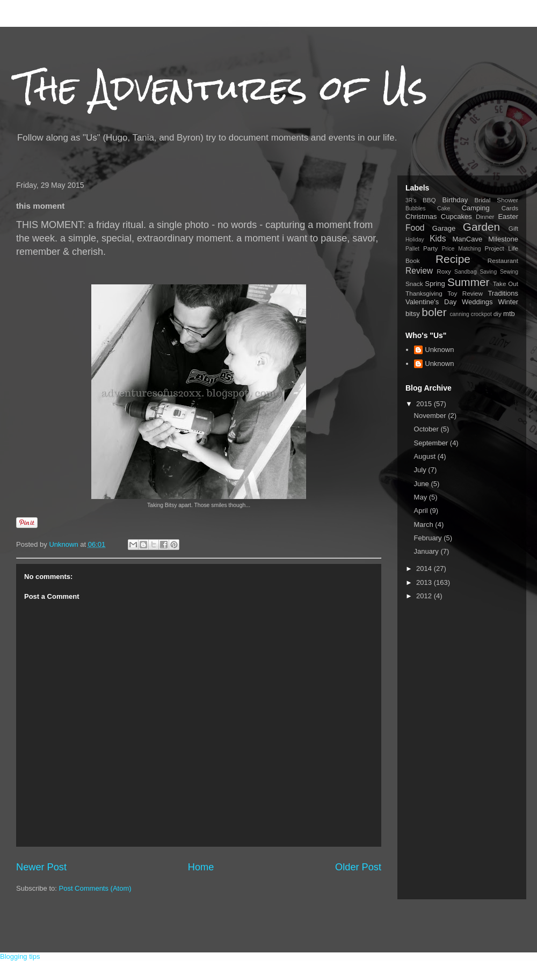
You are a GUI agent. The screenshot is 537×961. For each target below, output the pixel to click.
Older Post (358, 867)
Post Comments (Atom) (95, 888)
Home (201, 867)
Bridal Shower (496, 199)
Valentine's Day (430, 302)
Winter (508, 302)
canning (459, 314)
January (427, 551)
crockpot (481, 314)
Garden (481, 227)
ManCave (467, 239)
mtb (509, 314)
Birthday (455, 200)
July (421, 470)
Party (430, 248)
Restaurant (503, 260)
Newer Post (41, 867)
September (432, 443)
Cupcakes (456, 216)
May (421, 497)
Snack (414, 283)
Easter (508, 216)
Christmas (421, 216)
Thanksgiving (423, 293)
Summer (468, 282)
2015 (425, 404)
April (422, 511)
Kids (438, 238)
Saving (488, 272)
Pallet (412, 249)
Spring (435, 284)
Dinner (485, 216)
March (425, 524)
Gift (513, 228)
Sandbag (465, 272)
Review (419, 270)
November (431, 416)
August (426, 456)
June (422, 484)
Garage (443, 228)
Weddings (477, 302)
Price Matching (461, 249)
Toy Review (465, 293)
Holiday (414, 240)
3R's (410, 200)
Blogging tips (20, 956)
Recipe (453, 259)
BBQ (429, 199)
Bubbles (415, 208)
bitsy (412, 314)
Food (415, 227)
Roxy (444, 271)
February (429, 538)
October (427, 429)
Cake (443, 208)
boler (434, 312)
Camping (476, 208)
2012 (425, 596)
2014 (425, 568)
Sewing (509, 272)
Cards (510, 207)
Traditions (503, 293)
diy (498, 313)
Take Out (505, 283)
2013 (425, 582)
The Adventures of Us (221, 88)
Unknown (439, 350)
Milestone (503, 239)
